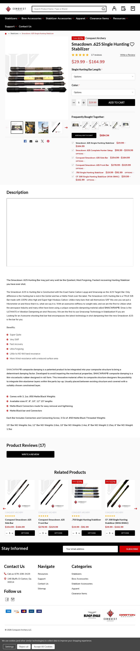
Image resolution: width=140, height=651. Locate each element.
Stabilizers (11, 18)
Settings (9, 646)
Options (80, 154)
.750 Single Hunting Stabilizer (86, 519)
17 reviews (96, 54)
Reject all (23, 646)
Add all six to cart (84, 135)
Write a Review (127, 54)
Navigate (46, 566)
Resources (119, 18)
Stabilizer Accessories (59, 18)
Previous (7, 127)
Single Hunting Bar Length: (87, 69)
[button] (92, 615)
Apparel (80, 18)
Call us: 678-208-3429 (18, 573)
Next (66, 127)
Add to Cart (117, 102)
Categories (82, 566)
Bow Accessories (31, 18)
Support (9, 26)
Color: (76, 85)
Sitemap (42, 588)
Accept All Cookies (43, 646)
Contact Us (25, 26)
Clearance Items (99, 18)
